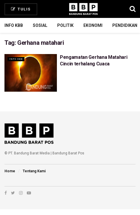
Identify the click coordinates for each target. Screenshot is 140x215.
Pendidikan (124, 25)
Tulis (21, 9)
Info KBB (13, 25)
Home (9, 171)
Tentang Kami (34, 171)
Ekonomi (92, 25)
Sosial (40, 25)
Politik (65, 25)
